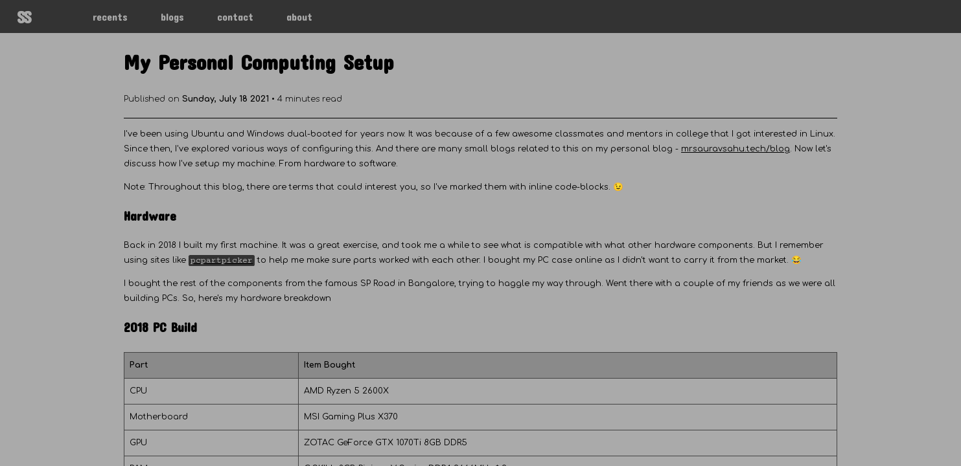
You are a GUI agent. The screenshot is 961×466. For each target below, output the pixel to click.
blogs (172, 16)
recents (110, 16)
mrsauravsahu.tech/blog (735, 148)
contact (235, 16)
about (299, 16)
